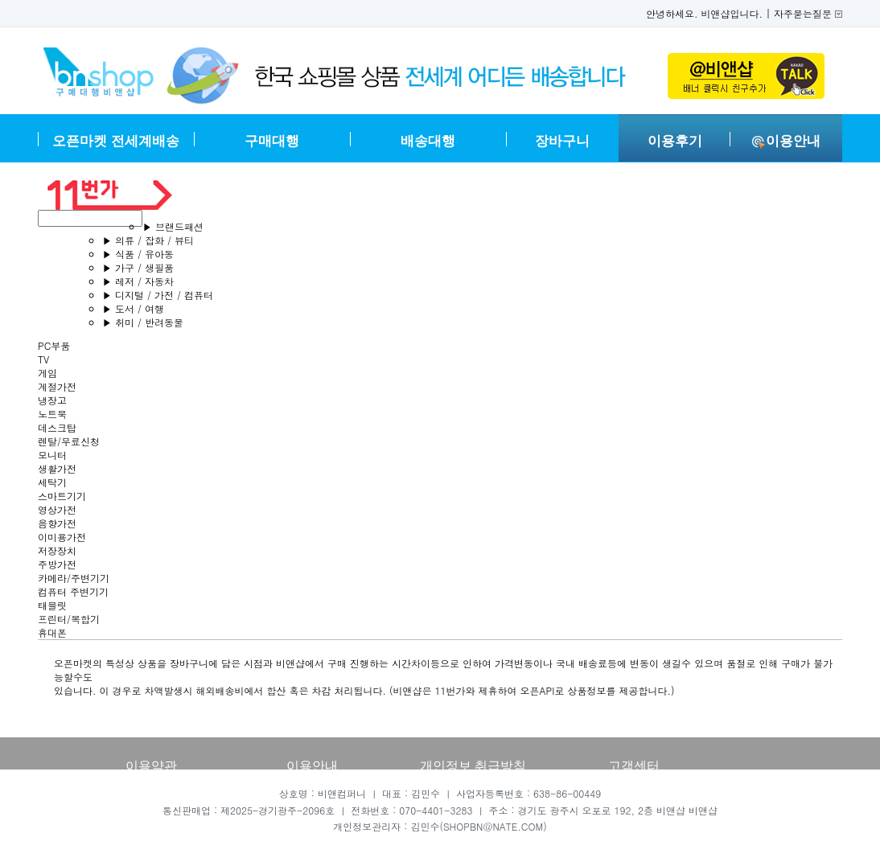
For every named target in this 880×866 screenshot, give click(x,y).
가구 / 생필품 (138, 267)
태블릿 (52, 605)
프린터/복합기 (69, 619)
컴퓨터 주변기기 (73, 591)
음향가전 (57, 523)
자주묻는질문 (803, 13)
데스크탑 (57, 427)
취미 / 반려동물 (142, 322)
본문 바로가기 (0, 0)
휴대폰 (52, 632)
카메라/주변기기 (73, 578)
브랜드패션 (173, 226)
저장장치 (57, 550)
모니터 (52, 455)
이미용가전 (62, 537)
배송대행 (428, 141)
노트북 (52, 414)
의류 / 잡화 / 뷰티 (148, 240)
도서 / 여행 (133, 308)
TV (43, 359)
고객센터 (634, 766)
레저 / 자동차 (138, 281)
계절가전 (57, 386)
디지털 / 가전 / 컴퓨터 (157, 295)
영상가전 (57, 509)
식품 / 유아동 (138, 254)
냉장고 (52, 400)
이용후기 (675, 141)
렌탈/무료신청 (69, 441)
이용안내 (786, 141)
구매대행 (272, 141)
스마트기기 (62, 496)
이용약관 (151, 766)
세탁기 (52, 482)
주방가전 (57, 564)
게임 (47, 373)
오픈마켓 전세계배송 (115, 141)
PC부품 (54, 345)
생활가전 (57, 468)
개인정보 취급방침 (473, 766)
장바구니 (562, 141)
